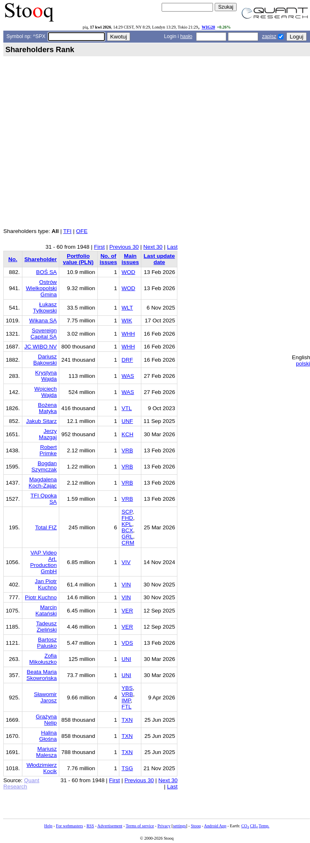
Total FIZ (46, 527)
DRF (127, 360)
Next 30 (152, 247)
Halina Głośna (48, 736)
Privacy (163, 826)
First (99, 247)
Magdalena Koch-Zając (43, 482)
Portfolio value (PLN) (78, 259)
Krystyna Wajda (46, 376)
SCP (126, 512)
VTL (126, 408)
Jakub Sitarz (41, 421)
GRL (127, 536)
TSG (127, 768)
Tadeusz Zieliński (46, 626)
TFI (67, 231)
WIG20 (208, 27)
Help (48, 826)
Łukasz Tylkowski (45, 307)
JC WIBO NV (40, 346)
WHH (128, 334)
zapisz (269, 36)
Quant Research (21, 783)
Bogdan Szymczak (44, 466)
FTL (126, 707)
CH (253, 826)
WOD (128, 272)
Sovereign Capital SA (44, 333)
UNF (127, 421)
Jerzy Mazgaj (48, 434)
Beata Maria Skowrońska (42, 675)
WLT (127, 308)
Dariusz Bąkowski (45, 359)
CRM (127, 543)
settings (179, 826)
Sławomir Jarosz (45, 697)
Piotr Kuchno (41, 597)
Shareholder (40, 259)
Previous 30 (124, 247)
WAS (127, 376)
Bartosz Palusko (47, 642)
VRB (127, 450)
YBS (127, 688)
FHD (127, 518)
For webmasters (69, 826)
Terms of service (140, 826)
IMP (126, 700)
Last (172, 247)
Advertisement (109, 826)
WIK (126, 320)
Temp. (264, 826)
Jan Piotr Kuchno (46, 584)
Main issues (130, 259)
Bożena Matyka (47, 408)
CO (245, 826)
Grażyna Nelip (46, 719)
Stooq (196, 826)
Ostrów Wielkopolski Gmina (41, 288)
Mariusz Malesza (46, 752)
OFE (82, 231)
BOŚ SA (46, 272)
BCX (127, 530)
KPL (126, 524)
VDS (127, 643)
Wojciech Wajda (45, 392)
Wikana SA (43, 320)
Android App (215, 826)
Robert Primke (48, 450)
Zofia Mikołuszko (43, 659)
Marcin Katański (46, 610)
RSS (90, 826)
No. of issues (108, 259)
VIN (126, 584)
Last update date (159, 259)
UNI (126, 659)
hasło (186, 36)
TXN (127, 720)
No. (12, 259)
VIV (126, 562)
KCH (127, 434)
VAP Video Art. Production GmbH (43, 562)
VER (127, 611)
